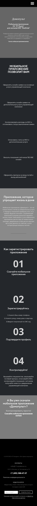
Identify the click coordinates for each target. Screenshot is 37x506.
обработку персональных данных (22, 497)
